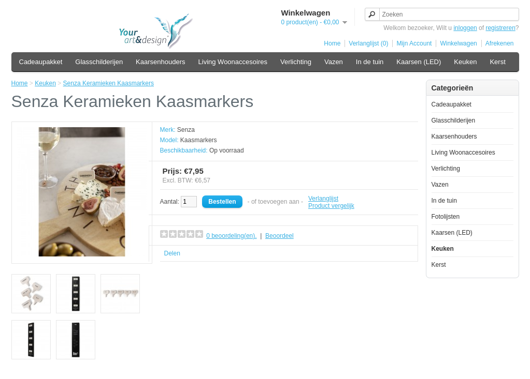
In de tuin (370, 62)
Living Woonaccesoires (232, 62)
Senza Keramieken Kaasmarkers (108, 83)
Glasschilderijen (99, 62)
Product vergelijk (331, 205)
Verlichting (295, 62)
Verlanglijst (323, 198)
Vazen (333, 62)
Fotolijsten (446, 216)
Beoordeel (279, 235)
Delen (172, 253)
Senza (186, 129)
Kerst (497, 62)
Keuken (465, 62)
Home (332, 43)
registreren (500, 28)
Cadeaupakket (41, 62)
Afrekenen (499, 43)
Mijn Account (414, 43)
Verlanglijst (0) (368, 43)
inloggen (465, 28)
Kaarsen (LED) (418, 62)
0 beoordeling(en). (231, 235)
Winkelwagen (458, 43)
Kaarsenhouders (160, 62)
